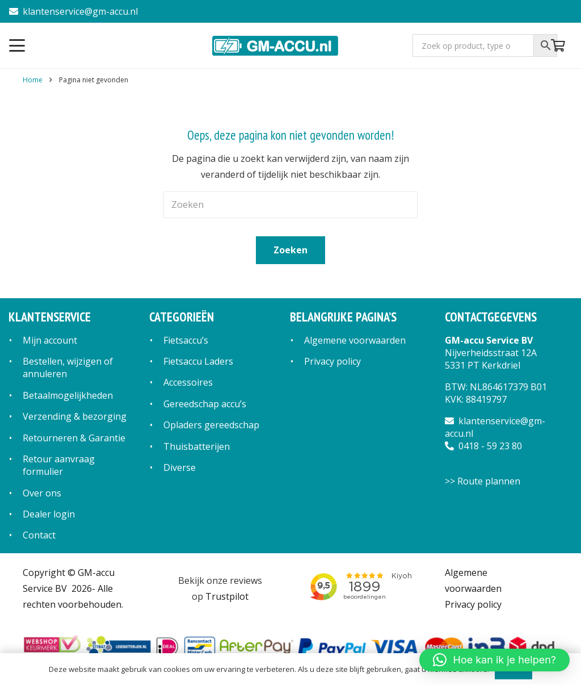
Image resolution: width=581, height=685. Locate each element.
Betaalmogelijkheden (68, 395)
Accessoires (188, 382)
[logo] (276, 45)
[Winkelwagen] (558, 45)
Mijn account (50, 340)
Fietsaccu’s (185, 340)
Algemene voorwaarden (355, 340)
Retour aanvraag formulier (59, 465)
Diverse (179, 467)
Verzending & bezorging (75, 416)
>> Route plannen (482, 481)
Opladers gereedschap (211, 425)
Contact (39, 535)
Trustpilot (227, 596)
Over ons (42, 493)
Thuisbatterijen (196, 446)
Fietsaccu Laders (198, 361)
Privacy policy (332, 361)
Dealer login (49, 514)
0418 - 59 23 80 (483, 446)
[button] (17, 45)
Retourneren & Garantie (74, 438)
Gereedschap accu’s (204, 404)
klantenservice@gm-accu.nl (73, 11)
